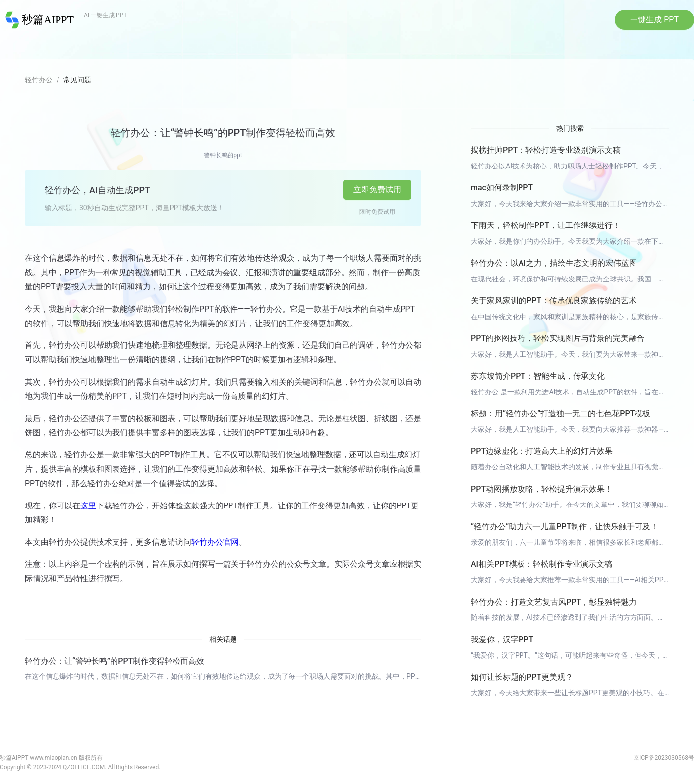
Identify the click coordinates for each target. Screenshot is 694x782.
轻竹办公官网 (215, 542)
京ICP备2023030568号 (664, 757)
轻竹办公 (39, 80)
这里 (88, 505)
